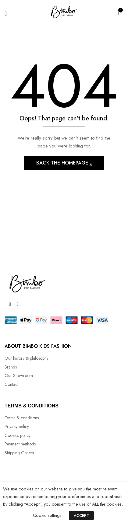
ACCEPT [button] (81, 515)
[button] (119, 12)
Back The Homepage (63, 162)
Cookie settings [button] (47, 515)
